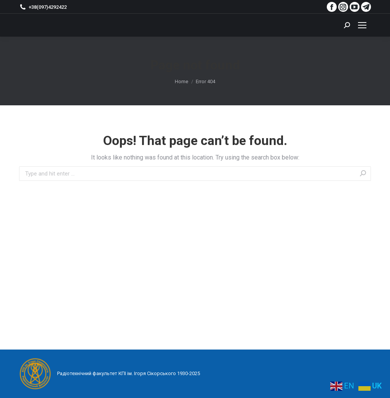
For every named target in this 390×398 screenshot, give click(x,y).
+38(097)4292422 (43, 7)
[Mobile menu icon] (362, 25)
